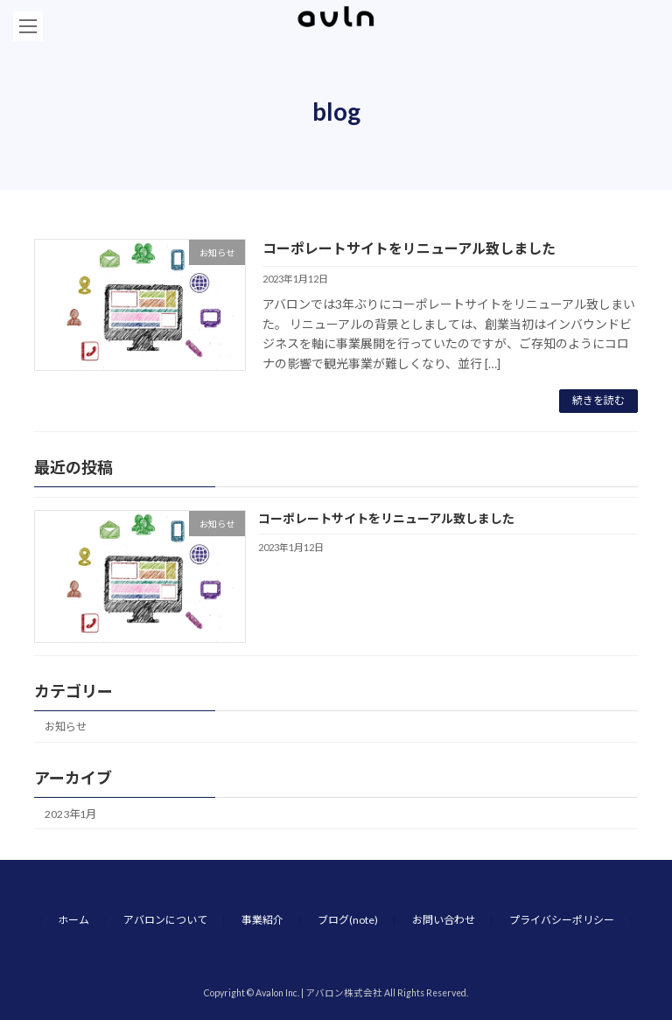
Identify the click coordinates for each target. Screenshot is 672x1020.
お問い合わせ (443, 919)
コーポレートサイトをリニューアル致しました (409, 248)
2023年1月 (70, 814)
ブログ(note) (348, 919)
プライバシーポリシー (561, 919)
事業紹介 (263, 919)
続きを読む (598, 400)
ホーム (73, 919)
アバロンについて (165, 919)
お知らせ (66, 726)
